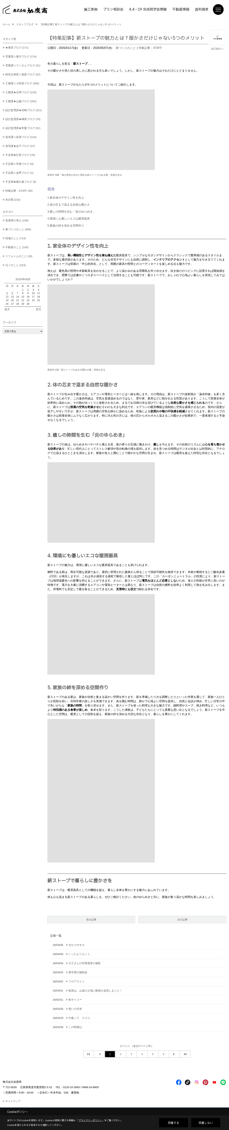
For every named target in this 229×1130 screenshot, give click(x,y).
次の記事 (182, 919)
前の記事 (91, 919)
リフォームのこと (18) (18, 256)
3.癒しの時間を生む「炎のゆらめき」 (71, 211)
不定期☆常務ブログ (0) (19, 163)
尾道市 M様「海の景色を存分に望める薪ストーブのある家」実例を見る (84, 175)
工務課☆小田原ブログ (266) (22, 83)
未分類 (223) (12, 199)
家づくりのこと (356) (18, 229)
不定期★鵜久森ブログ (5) (20, 181)
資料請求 (201, 9)
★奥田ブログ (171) (16, 47)
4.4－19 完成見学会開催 (148, 9)
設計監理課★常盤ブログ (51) (22, 128)
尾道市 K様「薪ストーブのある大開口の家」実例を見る (76, 369)
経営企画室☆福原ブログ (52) (22, 74)
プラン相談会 (113, 9)
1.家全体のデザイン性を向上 (65, 197)
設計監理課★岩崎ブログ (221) (23, 110)
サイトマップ (12, 1101)
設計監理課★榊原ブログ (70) (22, 119)
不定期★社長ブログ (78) (20, 154)
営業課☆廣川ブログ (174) (20, 56)
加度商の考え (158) (16, 220)
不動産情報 (180, 9)
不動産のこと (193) (16, 247)
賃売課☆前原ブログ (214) (20, 136)
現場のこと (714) (15, 238)
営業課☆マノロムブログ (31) (22, 65)
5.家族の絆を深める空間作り (65, 225)
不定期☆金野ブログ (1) (19, 172)
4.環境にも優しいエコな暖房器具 (68, 218)
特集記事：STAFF (150, 47)
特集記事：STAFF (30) (19, 190)
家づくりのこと (126, 47)
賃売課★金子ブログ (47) (20, 145)
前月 (7, 309)
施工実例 (91, 9)
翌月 (38, 309)
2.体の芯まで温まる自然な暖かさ (68, 204)
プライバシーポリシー (90, 1120)
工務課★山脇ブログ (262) (20, 101)
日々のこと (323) (15, 265)
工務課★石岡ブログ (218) (20, 92)
